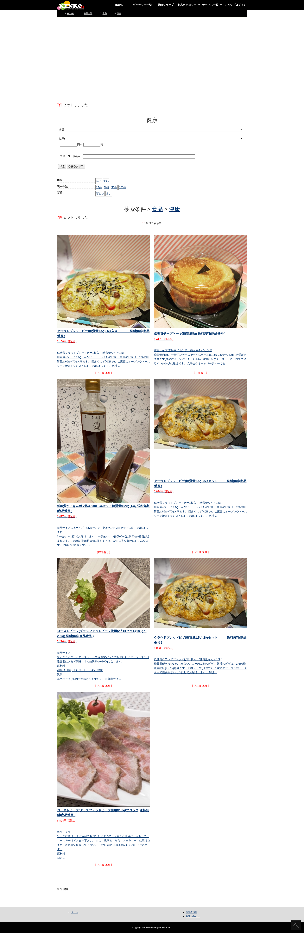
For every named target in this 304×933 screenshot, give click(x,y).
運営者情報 (191, 912)
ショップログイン (235, 4)
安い (106, 180)
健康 (119, 13)
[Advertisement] (152, 60)
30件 (107, 187)
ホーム (74, 912)
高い (98, 180)
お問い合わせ (193, 916)
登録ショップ (165, 4)
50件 (114, 187)
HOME (119, 4)
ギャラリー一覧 (142, 4)
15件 (99, 187)
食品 (105, 13)
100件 (122, 187)
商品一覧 (88, 13)
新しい (100, 193)
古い (108, 193)
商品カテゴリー (186, 4)
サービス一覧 (210, 4)
